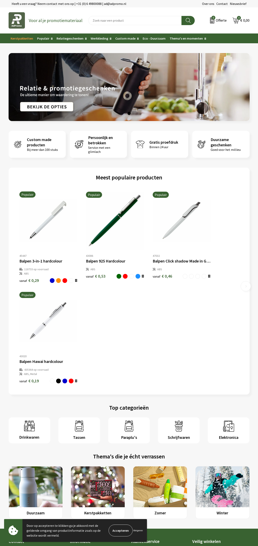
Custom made (125, 38)
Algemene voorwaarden (208, 439)
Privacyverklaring (204, 451)
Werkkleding (99, 38)
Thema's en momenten (186, 38)
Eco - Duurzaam (154, 38)
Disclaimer (199, 458)
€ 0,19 (200, 270)
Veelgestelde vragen (84, 451)
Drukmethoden (80, 464)
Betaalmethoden (143, 451)
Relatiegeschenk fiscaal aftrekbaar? (95, 458)
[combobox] (135, 20)
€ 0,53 (86, 266)
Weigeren (138, 530)
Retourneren (140, 458)
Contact (222, 4)
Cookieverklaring (204, 445)
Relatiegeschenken (70, 38)
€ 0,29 (29, 270)
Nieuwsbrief (238, 4)
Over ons (208, 4)
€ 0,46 (143, 266)
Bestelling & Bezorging (147, 445)
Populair (43, 38)
